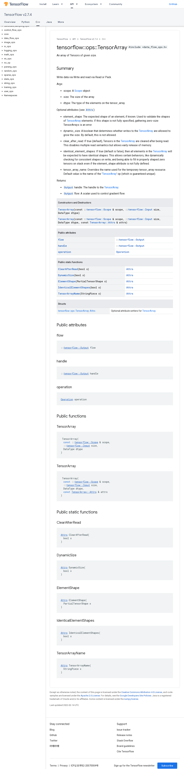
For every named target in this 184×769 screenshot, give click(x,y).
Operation (122, 251)
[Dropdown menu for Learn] (63, 4)
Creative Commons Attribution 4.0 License (141, 692)
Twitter (53, 740)
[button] (22, 26)
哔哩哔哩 (54, 746)
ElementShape (67, 281)
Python (26, 21)
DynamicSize (66, 275)
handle (62, 245)
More (61, 21)
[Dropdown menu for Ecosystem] (102, 4)
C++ (104, 39)
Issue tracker (124, 729)
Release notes (124, 735)
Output (68, 187)
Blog (52, 729)
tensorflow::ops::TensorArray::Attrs (76, 310)
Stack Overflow (125, 740)
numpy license (131, 699)
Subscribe (167, 765)
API (74, 39)
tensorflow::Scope (98, 209)
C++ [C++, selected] (38, 21)
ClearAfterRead (68, 269)
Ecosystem (91, 4)
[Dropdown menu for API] (78, 4)
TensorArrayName (69, 293)
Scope (78, 90)
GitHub (173, 4)
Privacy (64, 765)
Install (43, 4)
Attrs (89, 109)
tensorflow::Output (131, 239)
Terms (53, 765)
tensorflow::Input (140, 209)
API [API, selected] (72, 4)
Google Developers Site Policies (135, 695)
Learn (55, 4)
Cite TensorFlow (125, 751)
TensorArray (74, 120)
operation (64, 251)
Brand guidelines (126, 746)
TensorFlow (62, 39)
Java (49, 21)
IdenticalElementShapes (74, 287)
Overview (9, 21)
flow (61, 239)
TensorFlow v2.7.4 (18, 15)
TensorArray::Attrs (102, 222)
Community (115, 4)
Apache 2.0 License (90, 695)
